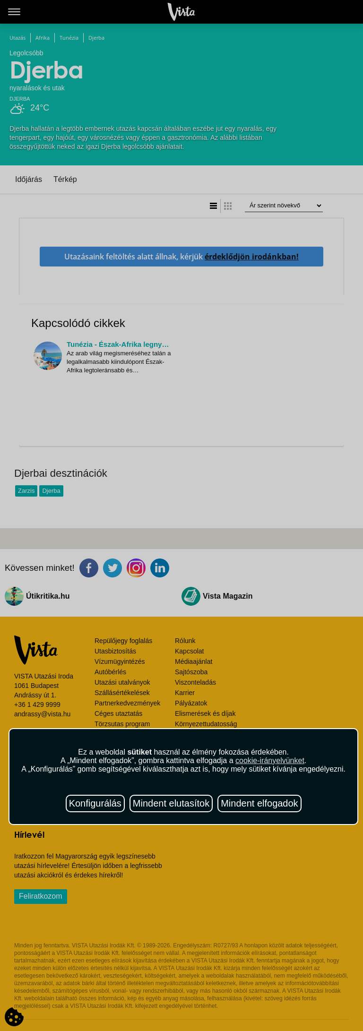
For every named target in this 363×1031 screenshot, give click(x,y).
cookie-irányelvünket (269, 760)
